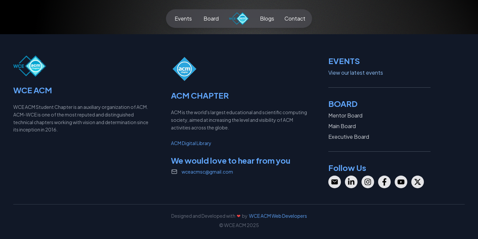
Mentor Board (345, 115)
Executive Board (348, 136)
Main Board (342, 125)
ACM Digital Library (191, 143)
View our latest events (355, 72)
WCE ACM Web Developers (278, 216)
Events (183, 18)
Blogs (267, 18)
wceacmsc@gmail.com (207, 172)
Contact (294, 18)
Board (211, 18)
